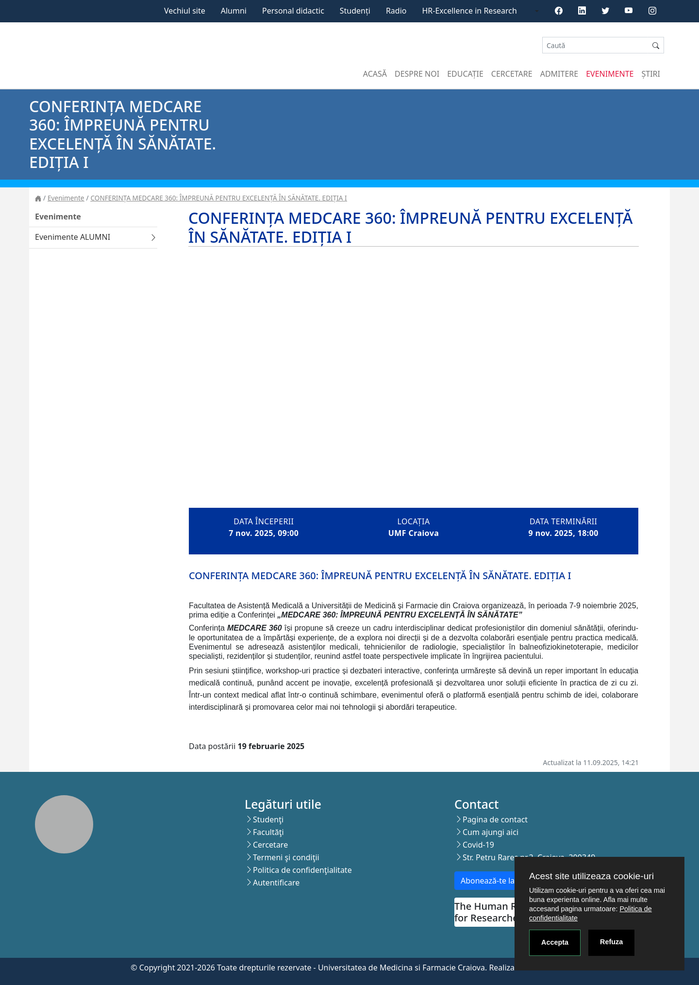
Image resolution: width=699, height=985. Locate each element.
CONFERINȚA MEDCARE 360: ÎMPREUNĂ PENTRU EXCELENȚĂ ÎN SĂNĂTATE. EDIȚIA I (219, 197)
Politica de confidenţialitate (302, 870)
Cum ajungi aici (490, 832)
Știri (651, 73)
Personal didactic (293, 10)
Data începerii (263, 521)
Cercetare (512, 73)
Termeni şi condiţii (286, 857)
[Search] (595, 45)
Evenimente (609, 73)
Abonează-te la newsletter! (509, 880)
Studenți (355, 10)
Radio (396, 10)
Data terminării (564, 521)
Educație (465, 73)
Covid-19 (478, 844)
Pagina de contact (495, 819)
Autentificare (276, 882)
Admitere (559, 73)
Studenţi (268, 819)
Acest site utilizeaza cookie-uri (591, 876)
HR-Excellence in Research (469, 10)
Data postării (212, 746)
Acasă (375, 73)
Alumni (234, 10)
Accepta (554, 942)
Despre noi (417, 73)
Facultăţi (268, 832)
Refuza (611, 942)
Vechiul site (184, 10)
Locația (413, 521)
